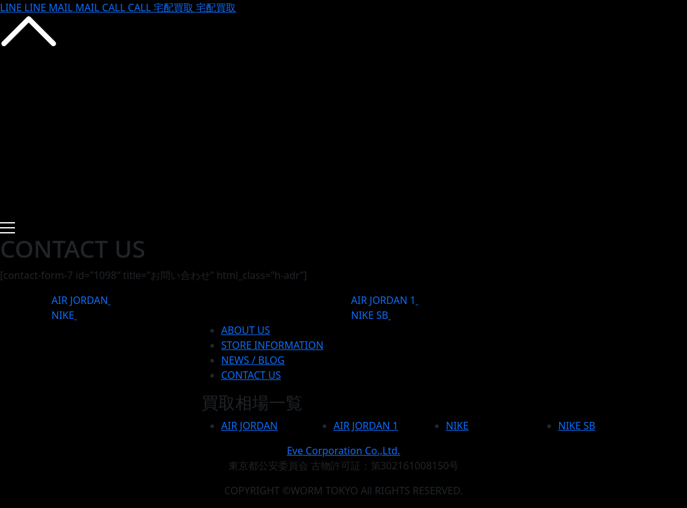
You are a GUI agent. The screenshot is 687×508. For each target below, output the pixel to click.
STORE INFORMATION (273, 345)
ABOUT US (246, 330)
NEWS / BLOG (253, 360)
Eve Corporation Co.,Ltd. (344, 450)
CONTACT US (251, 375)
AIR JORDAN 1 (383, 300)
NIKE (63, 315)
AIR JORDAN (80, 300)
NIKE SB (370, 315)
